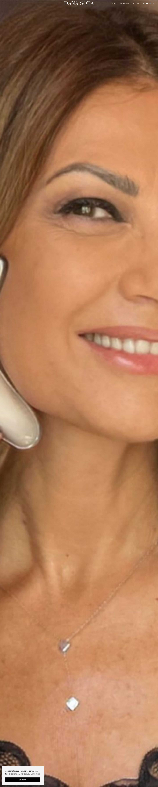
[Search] (153, 3)
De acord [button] (22, 779)
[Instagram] (144, 3)
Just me (135, 3)
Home (114, 3)
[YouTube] (147, 3)
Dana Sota (79, 3)
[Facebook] (150, 3)
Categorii (124, 3)
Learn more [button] (35, 774)
